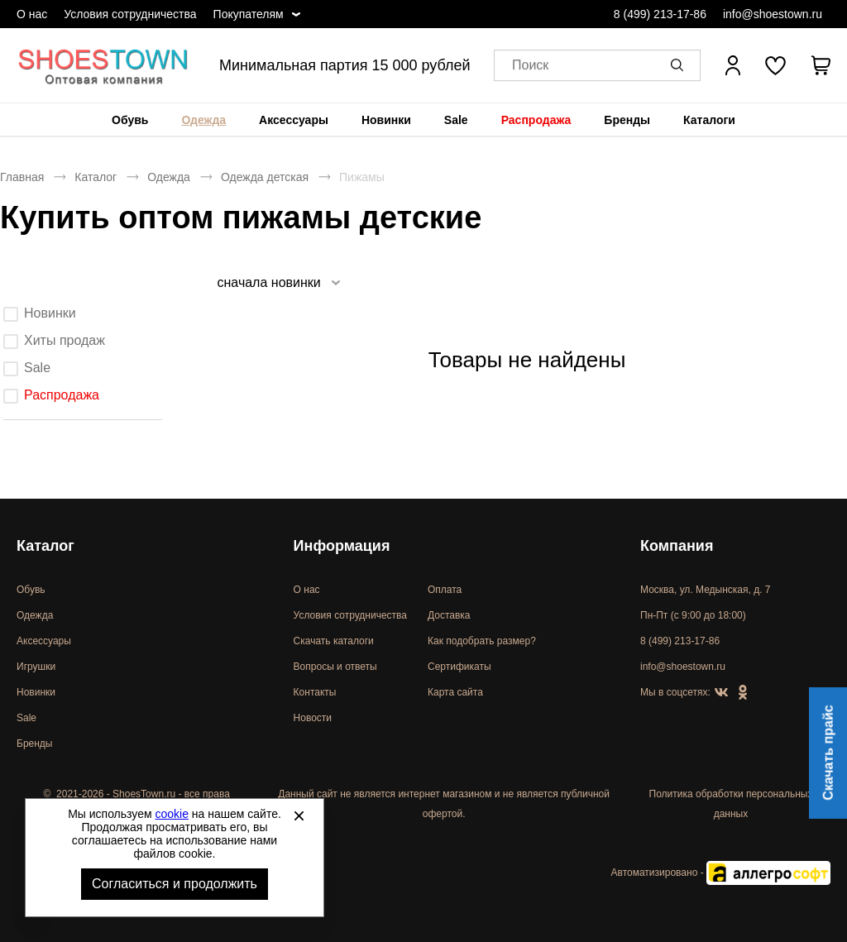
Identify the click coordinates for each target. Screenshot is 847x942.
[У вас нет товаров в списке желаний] (775, 65)
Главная (22, 177)
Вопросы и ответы (335, 666)
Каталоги (709, 120)
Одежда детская (265, 177)
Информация (342, 546)
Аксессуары (293, 120)
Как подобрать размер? (482, 641)
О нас (32, 14)
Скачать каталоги (334, 641)
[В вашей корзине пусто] (820, 65)
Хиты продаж (64, 340)
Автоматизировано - (720, 872)
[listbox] (278, 282)
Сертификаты (459, 666)
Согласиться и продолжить (174, 884)
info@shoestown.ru (772, 14)
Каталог (95, 177)
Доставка (449, 615)
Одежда (203, 120)
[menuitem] (130, 119)
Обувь (130, 120)
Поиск (530, 66)
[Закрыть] (298, 815)
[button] (680, 65)
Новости (313, 718)
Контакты (315, 692)
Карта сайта (455, 692)
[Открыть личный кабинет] (732, 65)
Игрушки (36, 666)
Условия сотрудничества (130, 14)
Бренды (627, 120)
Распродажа (536, 120)
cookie (172, 813)
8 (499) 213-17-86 (660, 14)
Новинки (386, 120)
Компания (676, 546)
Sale (456, 120)
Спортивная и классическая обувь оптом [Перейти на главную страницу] (103, 65)
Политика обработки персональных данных (731, 804)
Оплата (445, 589)
